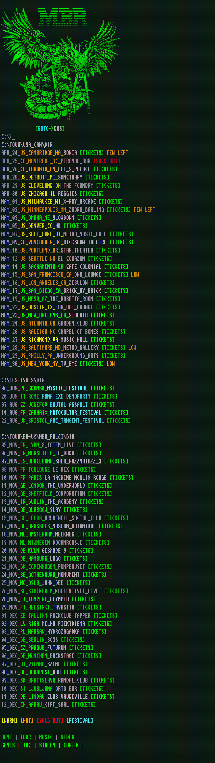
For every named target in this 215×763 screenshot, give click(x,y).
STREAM (47, 745)
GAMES (8, 745)
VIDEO (67, 737)
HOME (6, 737)
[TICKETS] (92, 153)
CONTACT (73, 745)
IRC (27, 745)
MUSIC (46, 737)
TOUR (25, 737)
